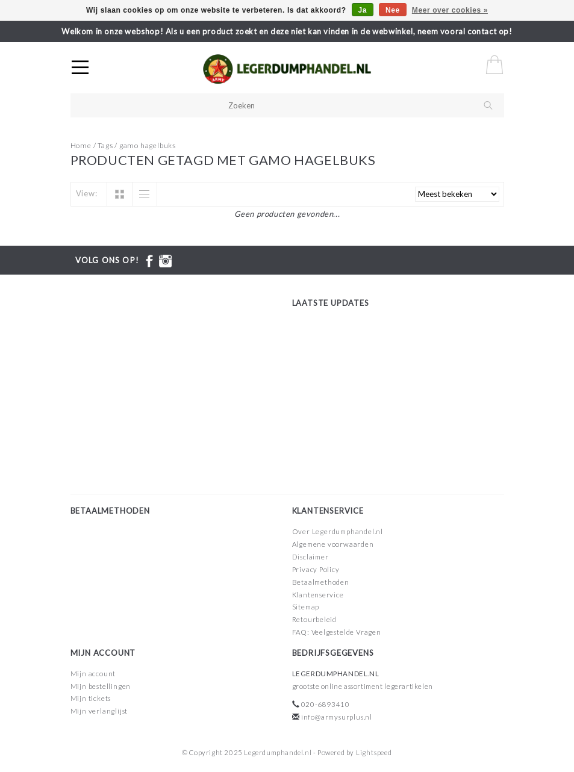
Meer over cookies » (450, 10)
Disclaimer (310, 557)
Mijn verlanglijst (99, 711)
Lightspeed (374, 752)
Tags (105, 145)
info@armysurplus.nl (336, 717)
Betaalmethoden (320, 582)
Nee (392, 10)
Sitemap (306, 607)
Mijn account (93, 673)
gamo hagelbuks (147, 145)
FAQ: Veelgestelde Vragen (336, 632)
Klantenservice (318, 595)
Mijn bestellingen (100, 686)
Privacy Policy (316, 569)
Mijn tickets (90, 698)
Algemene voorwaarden (333, 544)
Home (81, 145)
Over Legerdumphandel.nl (337, 531)
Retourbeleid (314, 619)
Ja (362, 10)
